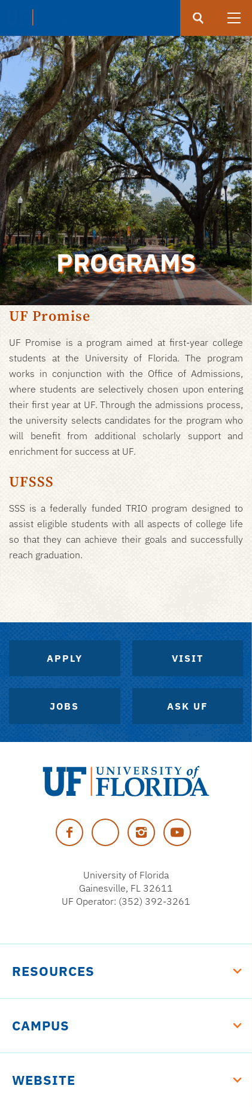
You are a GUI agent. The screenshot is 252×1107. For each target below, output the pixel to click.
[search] (198, 18)
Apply (65, 658)
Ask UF (187, 706)
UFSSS (31, 481)
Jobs (64, 706)
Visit (188, 658)
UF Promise (49, 316)
